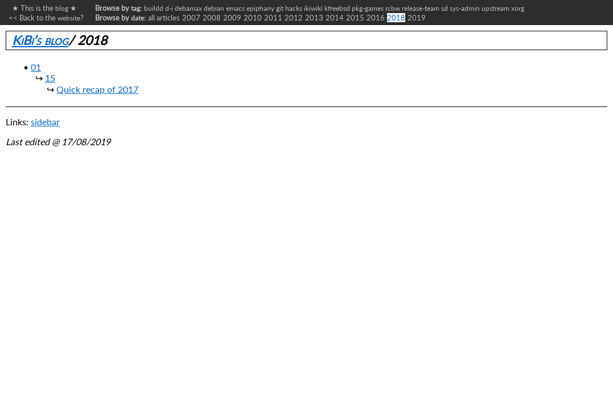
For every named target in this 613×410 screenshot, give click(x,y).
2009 (232, 17)
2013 (314, 17)
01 (36, 67)
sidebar (45, 121)
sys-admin (465, 8)
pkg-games (368, 8)
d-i (169, 8)
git (279, 8)
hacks (293, 8)
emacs (235, 8)
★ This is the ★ (43, 8)
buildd (153, 8)
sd (444, 8)
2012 (294, 17)
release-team (420, 8)
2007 (191, 17)
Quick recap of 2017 (97, 89)
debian (214, 8)
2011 (273, 17)
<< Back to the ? (46, 17)
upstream (495, 8)
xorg (517, 8)
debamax (188, 8)
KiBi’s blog (40, 40)
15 (50, 77)
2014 (335, 17)
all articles (164, 17)
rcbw (392, 8)
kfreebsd (337, 8)
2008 (212, 17)
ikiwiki (313, 8)
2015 (355, 17)
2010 (253, 17)
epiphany (260, 8)
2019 (417, 17)
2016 (376, 17)
